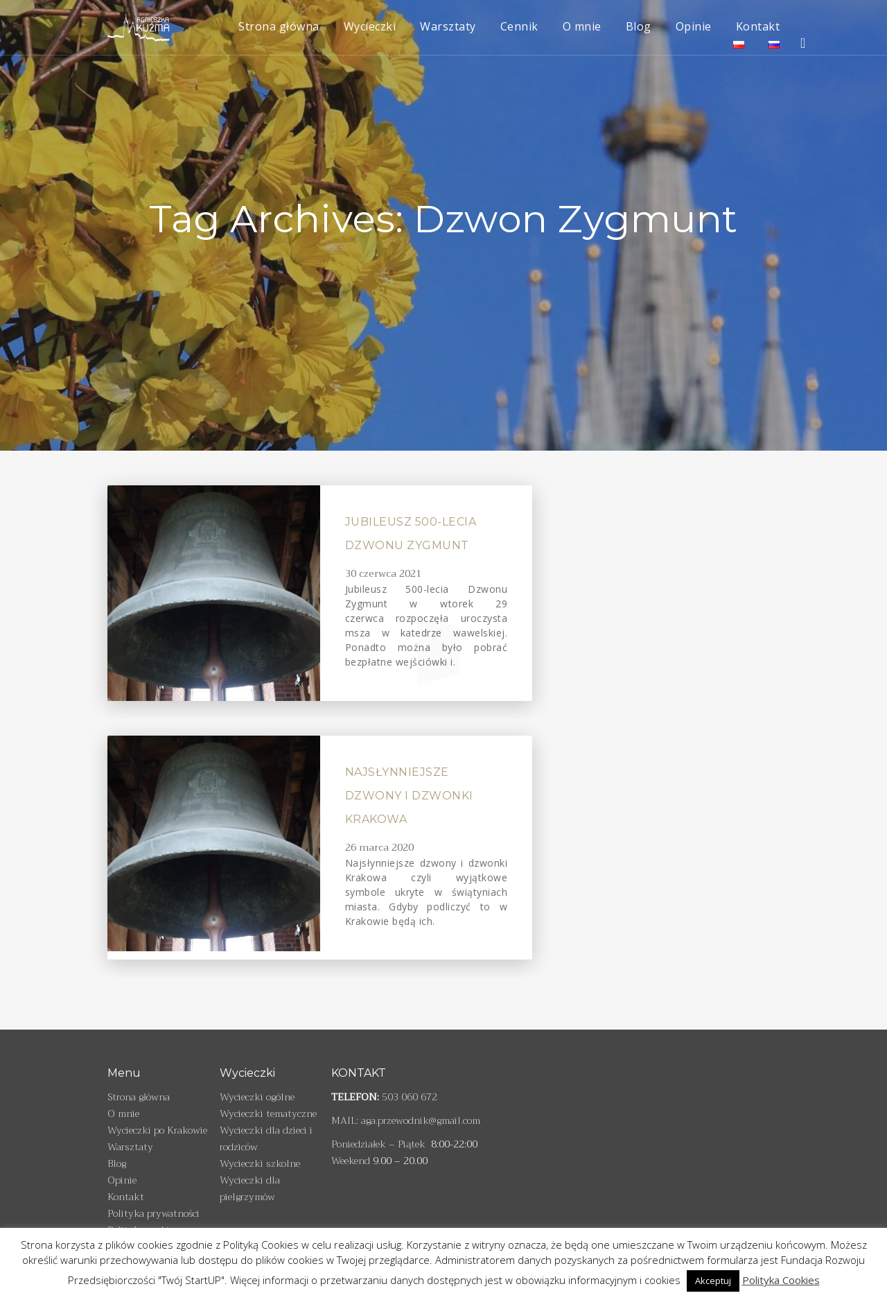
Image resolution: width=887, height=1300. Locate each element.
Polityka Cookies (781, 1280)
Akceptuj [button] (713, 1280)
